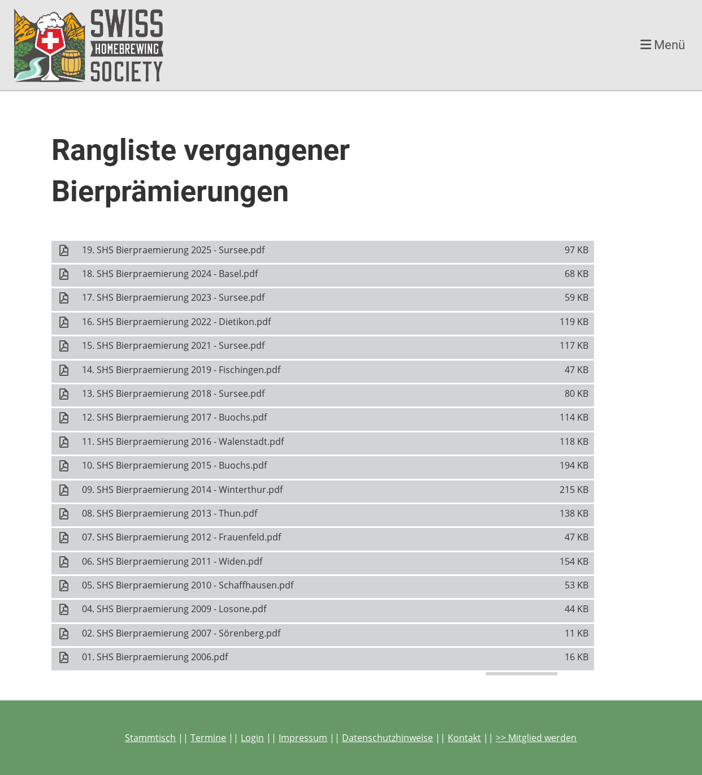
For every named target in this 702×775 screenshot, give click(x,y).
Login (252, 737)
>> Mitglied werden (536, 737)
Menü (662, 45)
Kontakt (464, 737)
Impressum (303, 737)
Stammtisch (150, 737)
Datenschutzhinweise (387, 737)
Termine (208, 737)
